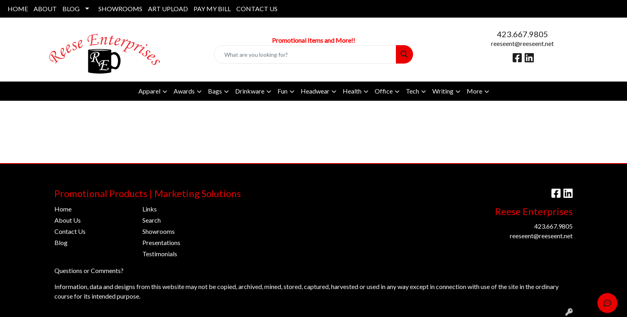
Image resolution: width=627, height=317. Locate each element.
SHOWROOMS (120, 8)
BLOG (71, 8)
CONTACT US (257, 8)
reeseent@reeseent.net (522, 43)
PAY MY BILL (212, 8)
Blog (61, 242)
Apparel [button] (149, 91)
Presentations (161, 242)
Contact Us (70, 231)
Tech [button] (412, 91)
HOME (18, 8)
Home (63, 209)
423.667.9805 (522, 34)
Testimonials (159, 253)
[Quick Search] (305, 54)
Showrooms (158, 231)
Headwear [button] (315, 91)
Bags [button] (215, 91)
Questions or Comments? (89, 270)
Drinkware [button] (249, 91)
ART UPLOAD (168, 8)
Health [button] (352, 91)
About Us (67, 220)
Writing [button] (442, 91)
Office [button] (384, 91)
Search (151, 220)
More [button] (474, 91)
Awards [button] (184, 91)
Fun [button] (283, 91)
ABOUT (45, 8)
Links (149, 209)
